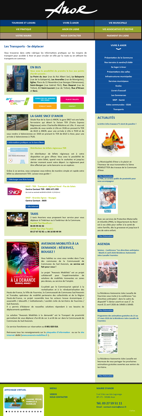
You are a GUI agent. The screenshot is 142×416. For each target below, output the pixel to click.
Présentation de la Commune (119, 58)
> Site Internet (32, 206)
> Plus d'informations (105, 176)
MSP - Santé (119, 100)
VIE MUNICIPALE (118, 23)
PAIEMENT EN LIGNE (118, 35)
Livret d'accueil (118, 91)
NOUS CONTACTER (71, 35)
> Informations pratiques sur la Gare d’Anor (25, 143)
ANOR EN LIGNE (70, 29)
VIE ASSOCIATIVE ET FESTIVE (118, 29)
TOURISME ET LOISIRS (23, 23)
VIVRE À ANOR (71, 23)
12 (38, 411)
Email (99, 407)
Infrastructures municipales (118, 76)
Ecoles (119, 86)
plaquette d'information (58, 332)
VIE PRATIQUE (23, 29)
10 (32, 411)
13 (40, 411)
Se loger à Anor (118, 67)
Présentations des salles (118, 72)
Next (39, 401)
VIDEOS (53, 394)
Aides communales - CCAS (118, 105)
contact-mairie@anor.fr (115, 407)
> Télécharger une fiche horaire (20, 180)
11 (35, 411)
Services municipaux (118, 81)
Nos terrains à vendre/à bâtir (118, 62)
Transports (118, 109)
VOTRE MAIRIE (23, 35)
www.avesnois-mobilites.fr (34, 335)
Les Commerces (118, 95)
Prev (8, 401)
